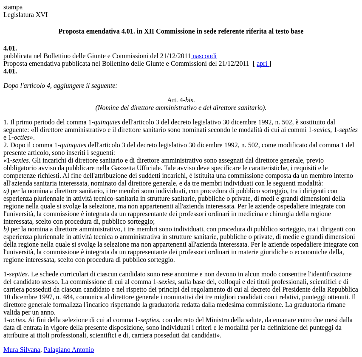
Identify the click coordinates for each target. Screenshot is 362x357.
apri (263, 63)
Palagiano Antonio (69, 349)
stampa (13, 7)
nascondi (204, 55)
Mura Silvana (21, 349)
